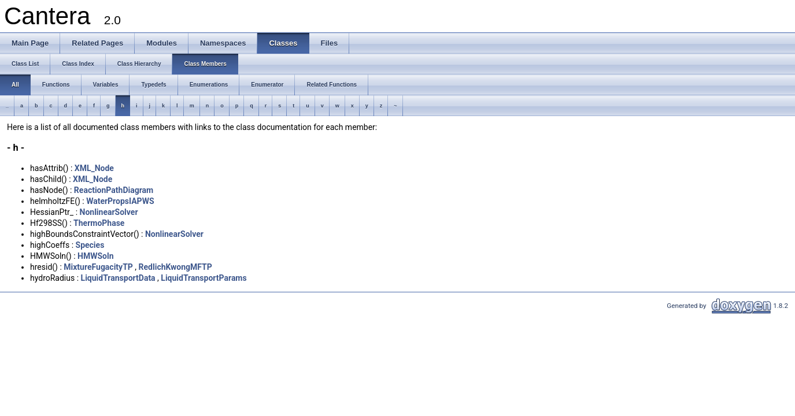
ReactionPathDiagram (113, 190)
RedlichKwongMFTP (175, 267)
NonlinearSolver (109, 212)
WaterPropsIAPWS (120, 201)
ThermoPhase (98, 223)
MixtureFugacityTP (98, 267)
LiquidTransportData (118, 278)
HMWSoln (95, 256)
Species (90, 245)
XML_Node (94, 168)
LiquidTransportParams (203, 278)
